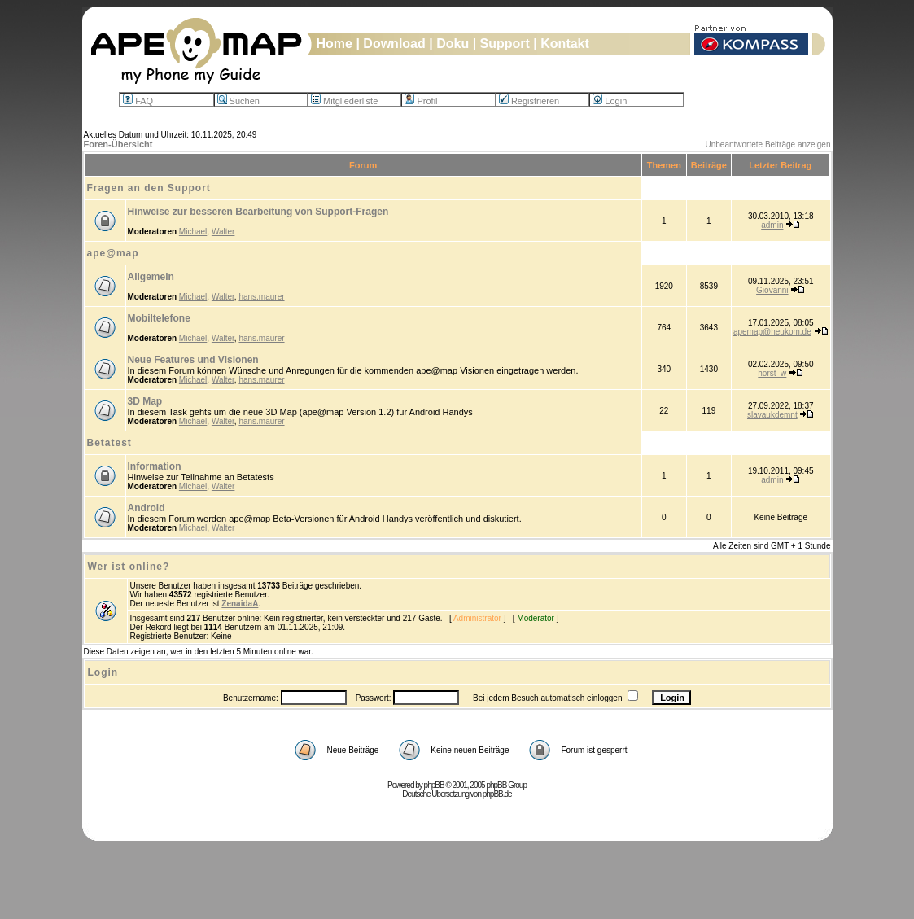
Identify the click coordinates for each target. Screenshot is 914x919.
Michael (193, 231)
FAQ (138, 101)
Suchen (238, 101)
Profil (421, 101)
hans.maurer (261, 296)
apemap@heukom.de (772, 331)
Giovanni (772, 290)
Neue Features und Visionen (193, 359)
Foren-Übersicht (118, 144)
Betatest (109, 443)
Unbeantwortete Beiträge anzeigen (768, 144)
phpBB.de (497, 794)
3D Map (145, 401)
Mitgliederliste (344, 101)
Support (505, 43)
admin (772, 225)
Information (154, 466)
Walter (223, 231)
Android (146, 508)
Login (610, 101)
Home (334, 43)
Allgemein (151, 276)
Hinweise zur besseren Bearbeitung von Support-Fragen (258, 211)
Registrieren (529, 101)
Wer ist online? (129, 566)
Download (394, 43)
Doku (452, 43)
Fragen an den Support (149, 188)
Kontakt (564, 43)
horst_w (772, 373)
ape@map (113, 253)
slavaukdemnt (772, 414)
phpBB (434, 785)
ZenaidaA (239, 603)
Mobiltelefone (159, 318)
